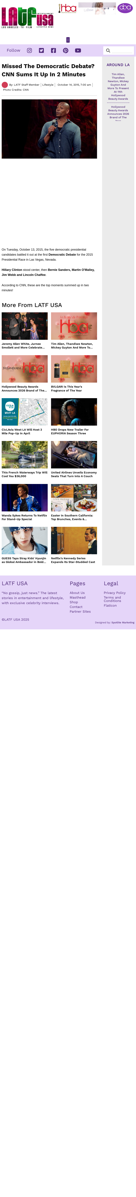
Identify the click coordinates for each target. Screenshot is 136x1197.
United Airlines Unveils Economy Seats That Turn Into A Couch (74, 474)
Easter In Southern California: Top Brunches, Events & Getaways (72, 517)
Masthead (78, 597)
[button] (68, 40)
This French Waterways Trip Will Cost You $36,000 (24, 474)
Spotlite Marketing (122, 622)
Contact (76, 607)
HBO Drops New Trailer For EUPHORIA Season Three (70, 431)
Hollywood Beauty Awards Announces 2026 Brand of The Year (23, 388)
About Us (77, 593)
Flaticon (110, 605)
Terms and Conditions (112, 599)
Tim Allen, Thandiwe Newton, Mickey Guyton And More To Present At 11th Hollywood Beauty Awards (72, 345)
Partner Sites (80, 611)
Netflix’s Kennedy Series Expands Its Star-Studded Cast (73, 560)
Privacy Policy (115, 593)
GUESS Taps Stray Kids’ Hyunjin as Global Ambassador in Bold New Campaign (24, 560)
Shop (74, 602)
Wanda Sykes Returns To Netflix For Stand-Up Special (24, 517)
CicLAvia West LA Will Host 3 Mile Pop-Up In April (22, 431)
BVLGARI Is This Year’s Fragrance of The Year (66, 388)
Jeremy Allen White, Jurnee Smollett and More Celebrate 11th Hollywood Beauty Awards (23, 345)
